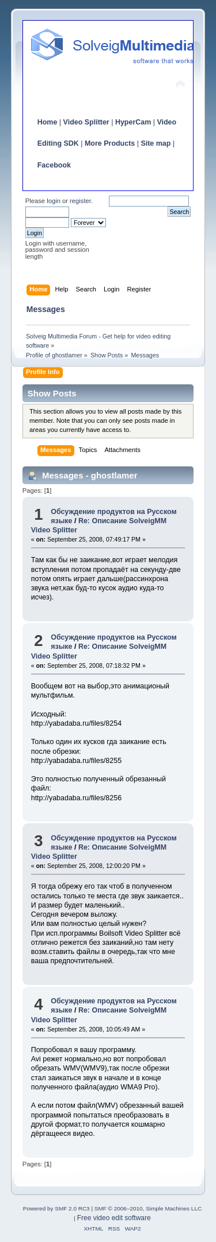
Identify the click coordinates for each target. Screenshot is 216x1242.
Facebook (54, 165)
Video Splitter (86, 122)
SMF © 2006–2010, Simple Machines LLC (148, 1208)
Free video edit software (114, 1218)
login (53, 200)
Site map (155, 143)
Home (47, 122)
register (80, 200)
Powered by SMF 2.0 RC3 (56, 1208)
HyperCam (133, 122)
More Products (110, 143)
